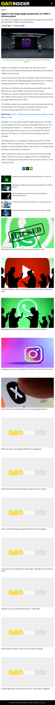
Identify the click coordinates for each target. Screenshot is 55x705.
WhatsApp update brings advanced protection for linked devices (32, 186)
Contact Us (43, 703)
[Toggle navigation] (51, 3)
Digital (3, 10)
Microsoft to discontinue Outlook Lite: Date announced (31, 202)
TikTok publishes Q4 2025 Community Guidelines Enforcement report (29, 194)
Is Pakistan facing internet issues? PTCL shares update (31, 210)
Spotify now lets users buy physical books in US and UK (31, 176)
